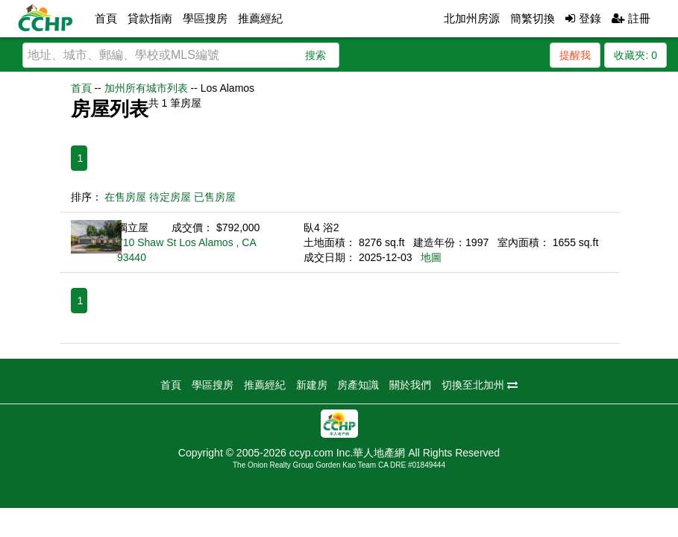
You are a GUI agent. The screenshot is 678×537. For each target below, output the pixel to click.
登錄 (582, 18)
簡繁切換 (532, 18)
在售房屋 (125, 197)
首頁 (106, 18)
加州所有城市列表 (146, 88)
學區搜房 (205, 18)
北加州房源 (472, 18)
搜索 (315, 55)
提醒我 (575, 55)
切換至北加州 (480, 385)
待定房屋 (170, 197)
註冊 (631, 18)
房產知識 (358, 385)
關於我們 (410, 385)
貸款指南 (150, 18)
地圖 (431, 257)
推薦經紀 (260, 18)
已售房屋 (215, 197)
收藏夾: (635, 55)
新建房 (311, 385)
